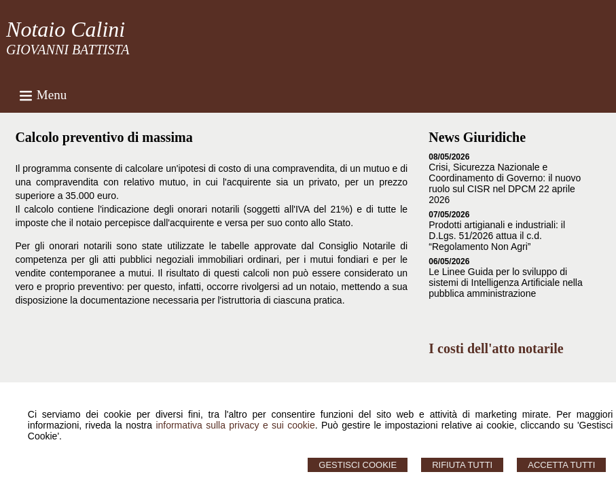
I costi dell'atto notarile (496, 348)
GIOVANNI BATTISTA (67, 49)
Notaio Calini (65, 29)
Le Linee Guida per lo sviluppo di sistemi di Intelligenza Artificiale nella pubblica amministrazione (505, 282)
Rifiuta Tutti (462, 465)
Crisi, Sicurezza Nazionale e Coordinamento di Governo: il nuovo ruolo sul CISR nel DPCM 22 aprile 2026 (505, 183)
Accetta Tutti (561, 465)
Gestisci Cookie (358, 465)
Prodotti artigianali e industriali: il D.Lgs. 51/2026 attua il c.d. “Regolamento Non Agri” (497, 235)
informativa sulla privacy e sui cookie (235, 425)
